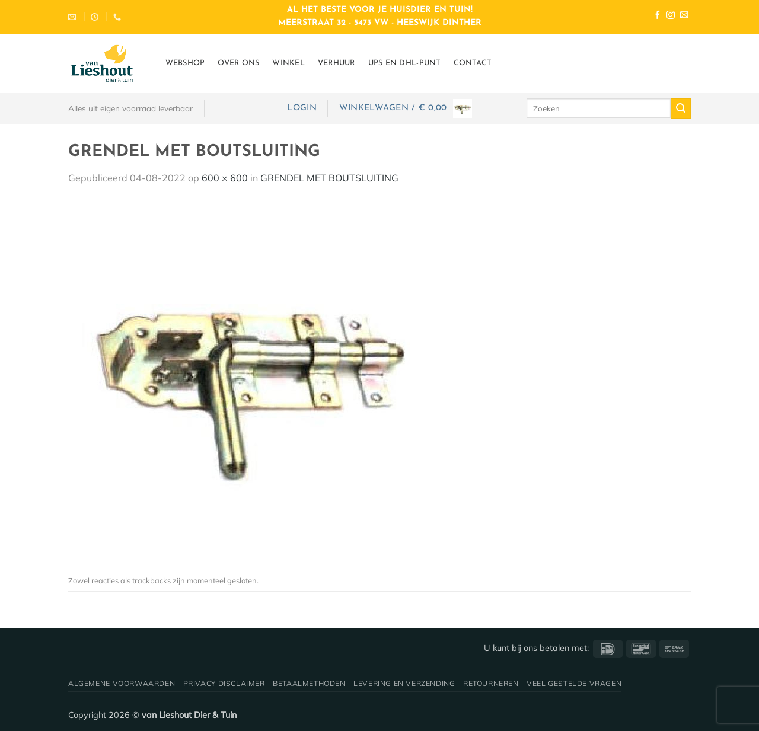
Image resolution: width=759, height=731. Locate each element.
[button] (301, 108)
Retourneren (491, 683)
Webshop (185, 63)
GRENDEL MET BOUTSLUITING (329, 178)
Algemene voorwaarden (121, 683)
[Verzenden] (681, 108)
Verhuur (336, 63)
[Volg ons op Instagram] (670, 16)
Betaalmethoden (309, 683)
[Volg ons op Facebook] (657, 16)
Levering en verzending (404, 683)
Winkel (288, 63)
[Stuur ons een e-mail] (684, 16)
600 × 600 (225, 178)
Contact (473, 63)
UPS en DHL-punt (404, 63)
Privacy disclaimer (224, 683)
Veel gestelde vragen (574, 683)
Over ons (238, 63)
